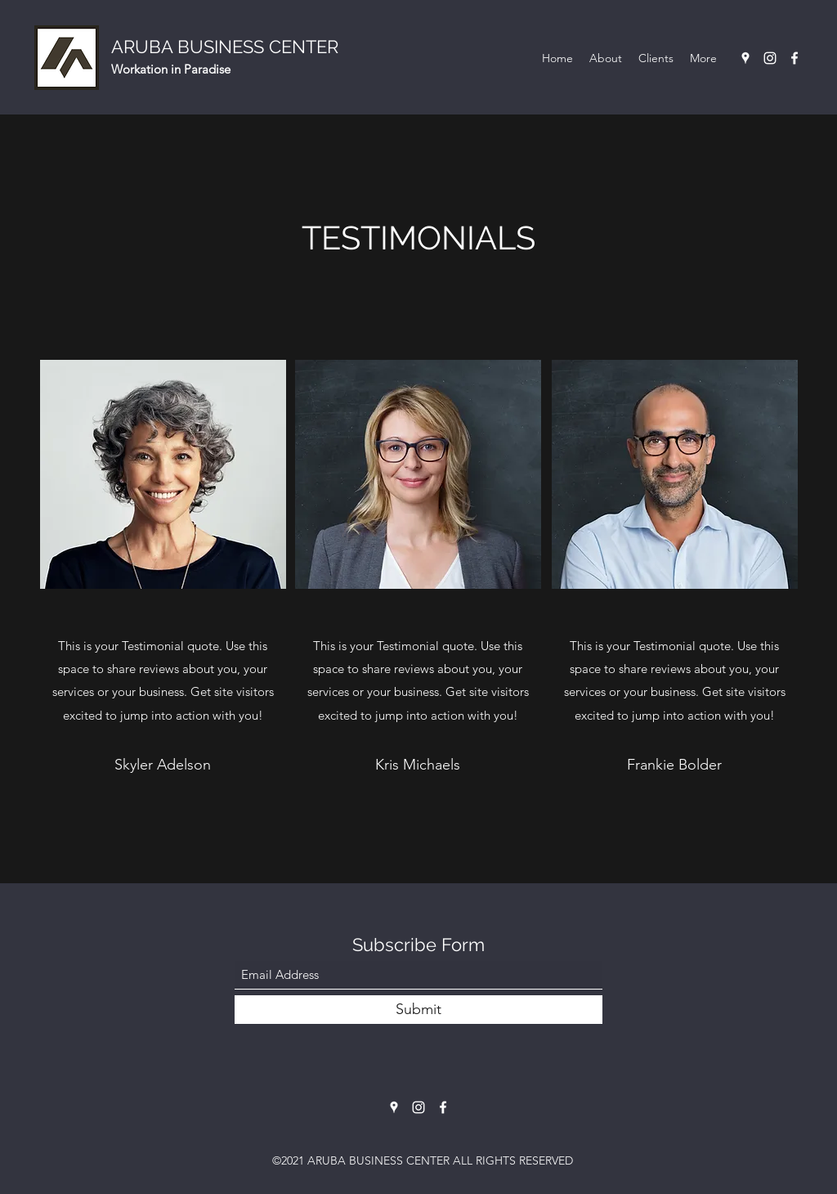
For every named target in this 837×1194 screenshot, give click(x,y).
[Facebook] (794, 58)
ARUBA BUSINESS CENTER (224, 46)
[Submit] (418, 1009)
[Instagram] (770, 58)
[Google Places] (745, 58)
